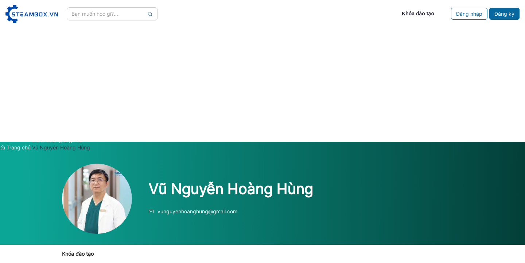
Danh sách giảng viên (57, 140)
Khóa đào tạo (78, 254)
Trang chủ (15, 147)
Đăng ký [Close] (504, 14)
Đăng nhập (469, 14)
